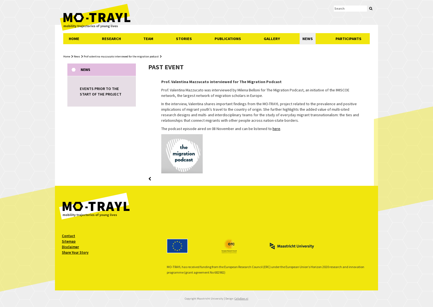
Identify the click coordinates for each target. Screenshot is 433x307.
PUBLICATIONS (228, 38)
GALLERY (272, 38)
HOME (74, 38)
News (77, 56)
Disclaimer (70, 247)
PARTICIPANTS (348, 38)
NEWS (307, 38)
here (276, 128)
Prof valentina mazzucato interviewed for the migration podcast (121, 56)
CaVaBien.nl (241, 298)
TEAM (148, 38)
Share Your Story (75, 252)
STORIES (184, 38)
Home (66, 56)
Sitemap (69, 241)
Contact (68, 236)
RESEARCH (111, 38)
